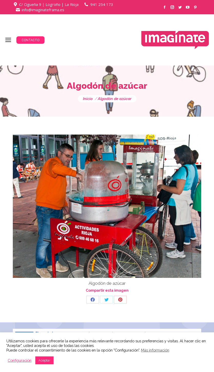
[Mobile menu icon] (8, 40)
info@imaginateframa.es (43, 9)
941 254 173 (101, 4)
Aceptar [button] (44, 360)
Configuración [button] (19, 360)
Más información (155, 350)
